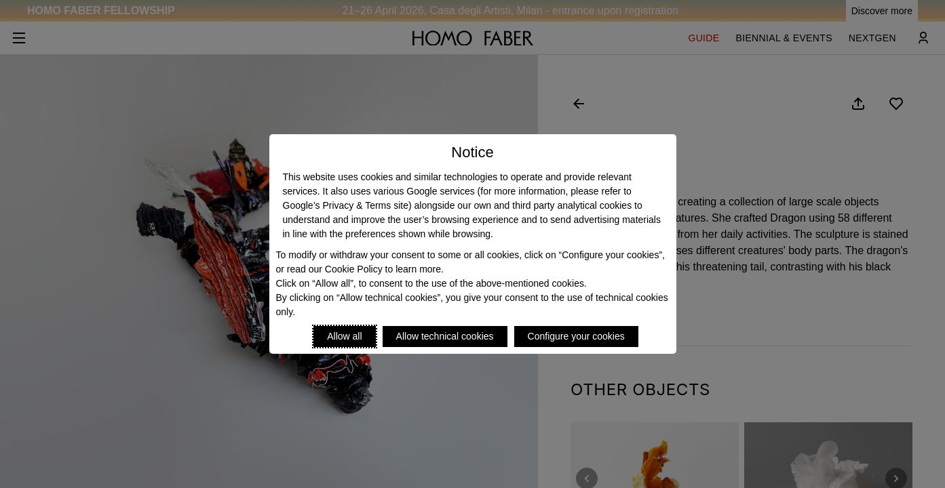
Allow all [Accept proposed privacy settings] (344, 336)
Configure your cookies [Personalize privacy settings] (576, 336)
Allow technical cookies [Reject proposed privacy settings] (445, 336)
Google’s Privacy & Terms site (345, 205)
